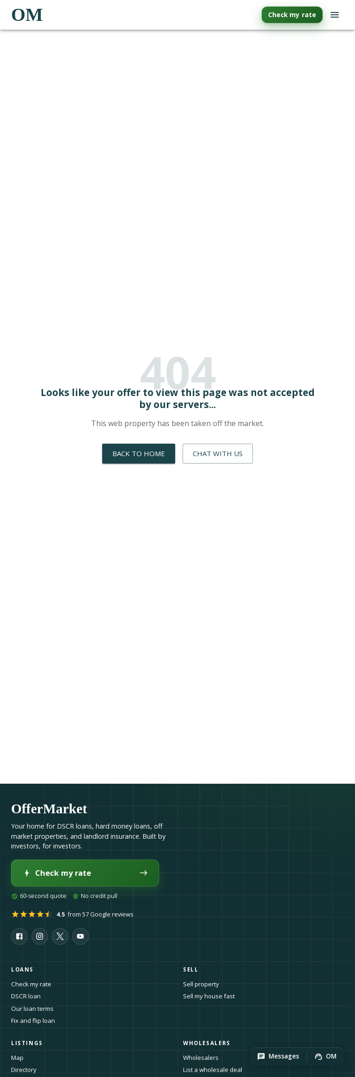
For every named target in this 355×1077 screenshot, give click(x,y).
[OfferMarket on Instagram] (39, 936)
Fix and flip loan (33, 1020)
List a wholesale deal (212, 1069)
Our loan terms (32, 1008)
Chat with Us (217, 453)
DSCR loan (26, 996)
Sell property (201, 984)
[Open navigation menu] (334, 15)
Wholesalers (201, 1057)
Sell (193, 969)
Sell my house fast (209, 996)
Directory (24, 1069)
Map (17, 1057)
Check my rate (292, 14)
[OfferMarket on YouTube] (80, 936)
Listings (30, 1043)
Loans (25, 969)
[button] (278, 1056)
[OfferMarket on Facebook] (19, 936)
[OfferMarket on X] (60, 936)
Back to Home (138, 453)
